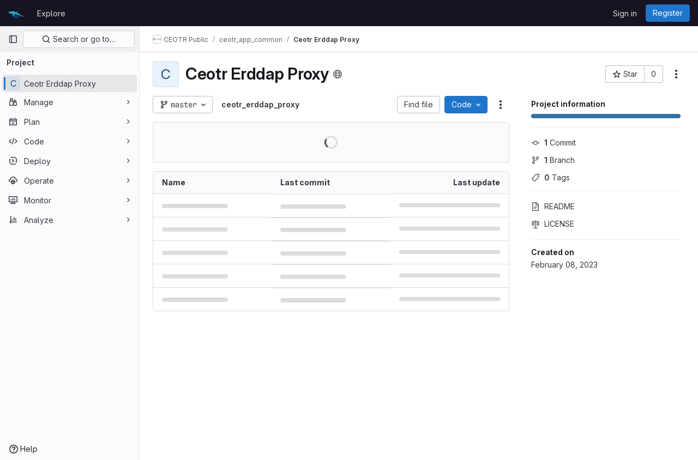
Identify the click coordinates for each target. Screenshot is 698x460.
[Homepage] (17, 13)
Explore (51, 13)
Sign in (625, 13)
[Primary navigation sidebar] (13, 39)
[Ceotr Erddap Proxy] (69, 83)
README (553, 206)
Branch (553, 160)
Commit (553, 142)
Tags (550, 177)
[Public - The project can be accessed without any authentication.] (337, 74)
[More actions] (676, 74)
